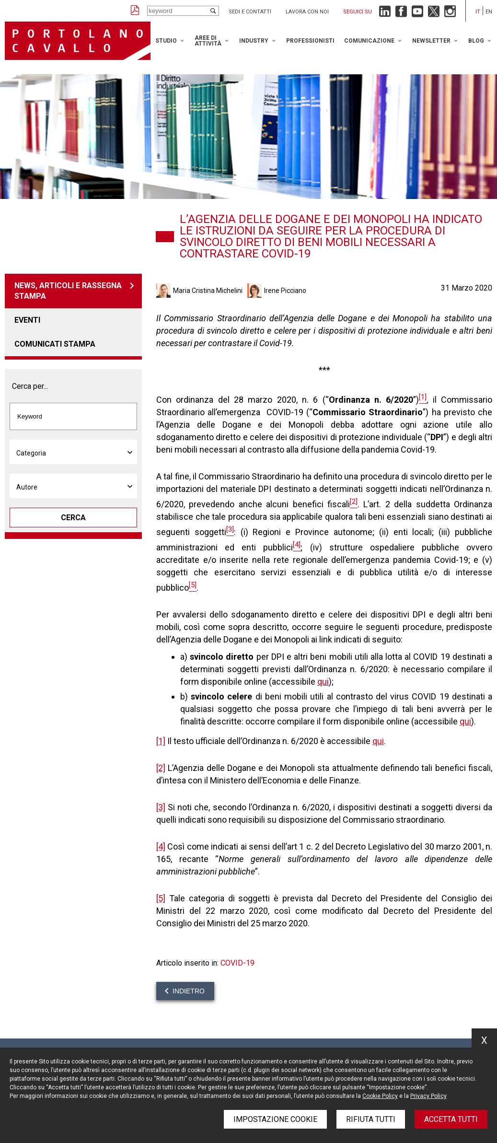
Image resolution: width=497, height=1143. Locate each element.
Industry (253, 40)
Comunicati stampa (54, 344)
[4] (160, 846)
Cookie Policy (380, 1096)
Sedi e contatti (250, 12)
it (477, 12)
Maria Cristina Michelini (208, 290)
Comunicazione (369, 40)
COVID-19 (237, 963)
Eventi (27, 320)
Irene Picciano (285, 290)
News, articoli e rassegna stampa (68, 291)
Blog (476, 40)
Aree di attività (208, 41)
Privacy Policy (428, 1096)
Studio (166, 40)
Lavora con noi (307, 12)
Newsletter (431, 40)
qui (323, 681)
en (488, 12)
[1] (160, 741)
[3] (160, 807)
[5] (160, 898)
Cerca (73, 517)
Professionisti (310, 40)
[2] (160, 768)
